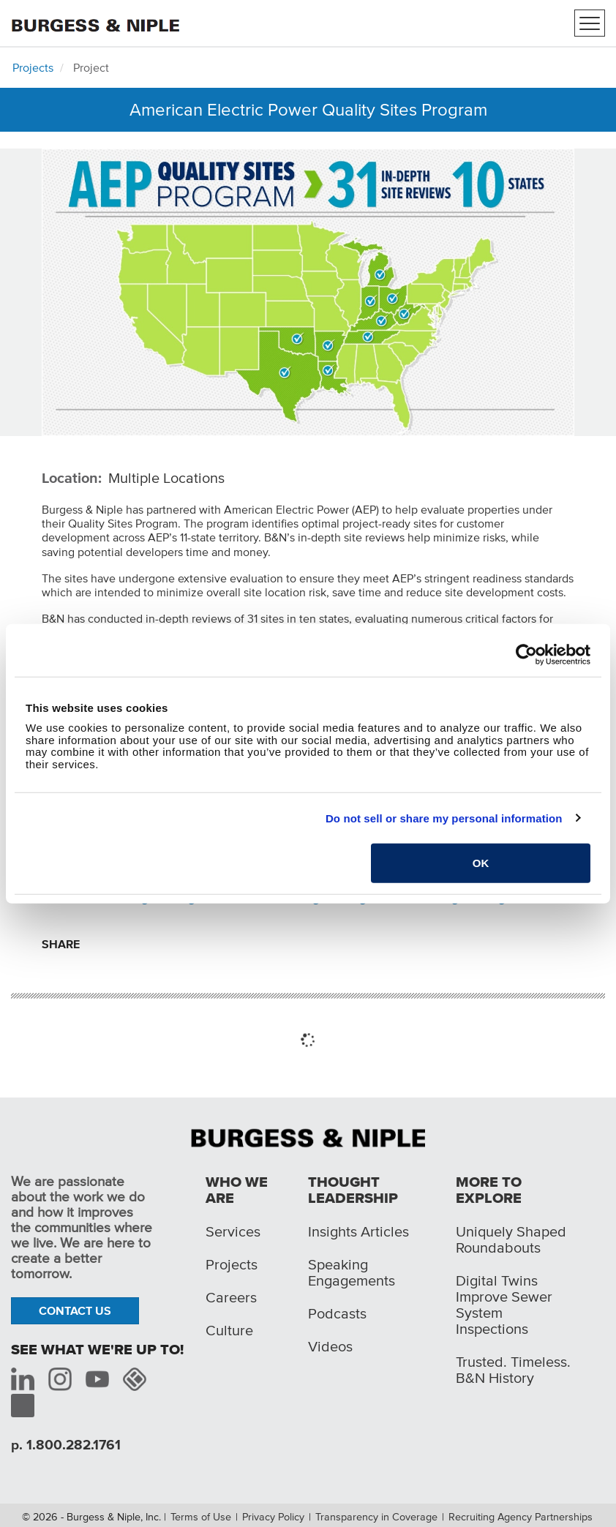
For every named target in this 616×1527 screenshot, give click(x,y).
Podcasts (337, 1313)
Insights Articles (358, 1231)
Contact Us (75, 1310)
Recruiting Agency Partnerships (520, 1517)
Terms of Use (200, 1517)
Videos (330, 1346)
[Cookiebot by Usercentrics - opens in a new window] (526, 654)
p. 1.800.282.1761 (66, 1444)
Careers (231, 1297)
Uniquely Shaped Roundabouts (511, 1239)
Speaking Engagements (351, 1272)
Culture (229, 1330)
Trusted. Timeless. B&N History (513, 1370)
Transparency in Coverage (376, 1517)
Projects (32, 67)
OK (481, 863)
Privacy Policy (273, 1517)
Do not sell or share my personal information (444, 817)
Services (233, 1231)
